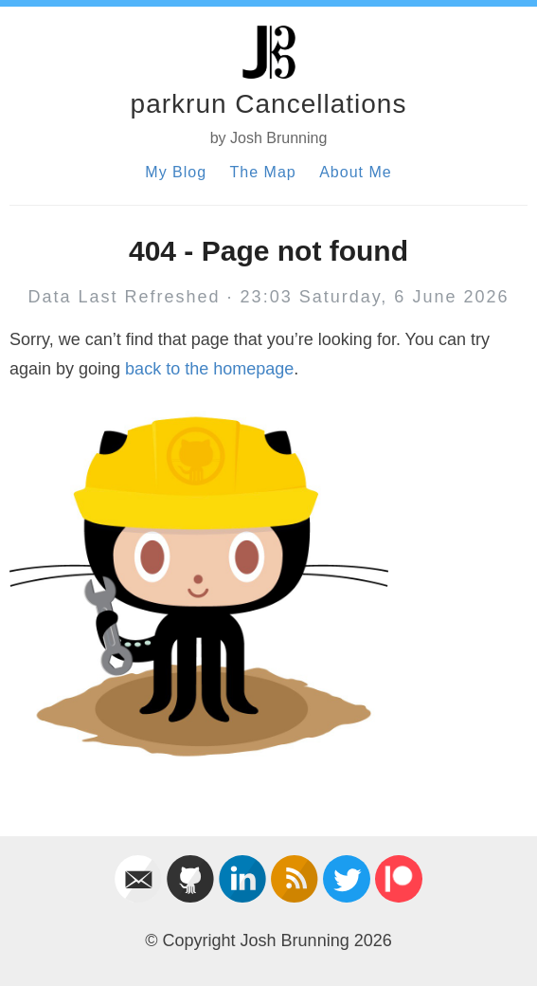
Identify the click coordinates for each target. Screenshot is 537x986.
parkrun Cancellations (269, 104)
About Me (355, 172)
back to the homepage (209, 368)
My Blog (175, 172)
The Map (263, 172)
